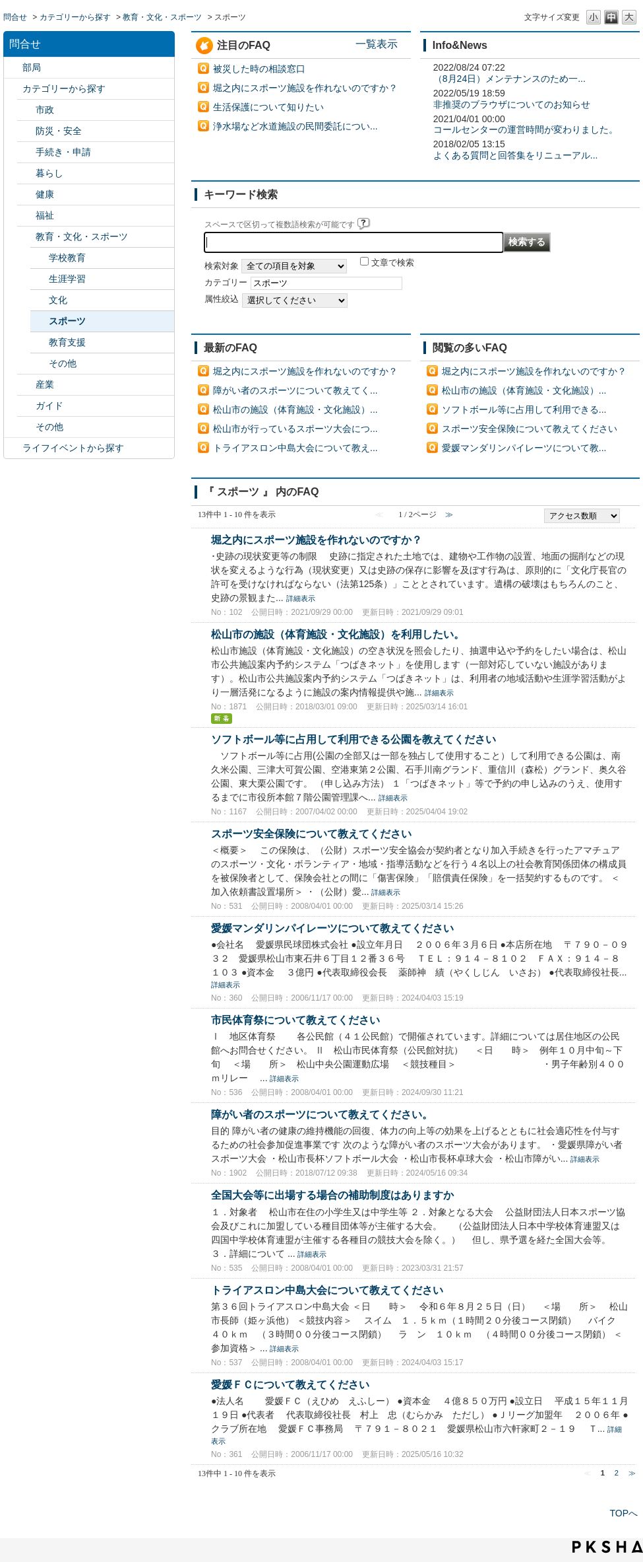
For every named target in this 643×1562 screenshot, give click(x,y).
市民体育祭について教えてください (295, 1020)
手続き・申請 (63, 152)
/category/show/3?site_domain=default (26, 110)
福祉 (45, 215)
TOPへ (623, 1513)
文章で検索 (392, 262)
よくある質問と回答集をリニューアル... (515, 155)
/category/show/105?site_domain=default (13, 448)
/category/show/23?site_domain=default (26, 173)
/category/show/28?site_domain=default (26, 406)
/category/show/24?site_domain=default (26, 194)
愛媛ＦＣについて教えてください (290, 1384)
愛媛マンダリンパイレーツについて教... (524, 448)
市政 (45, 109)
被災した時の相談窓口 (259, 68)
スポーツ (67, 321)
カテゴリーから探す (75, 17)
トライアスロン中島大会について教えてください (327, 1290)
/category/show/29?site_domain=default (26, 427)
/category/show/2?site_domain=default (13, 89)
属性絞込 (221, 299)
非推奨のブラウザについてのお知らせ (511, 104)
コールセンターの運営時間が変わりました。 (525, 129)
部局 (31, 67)
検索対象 (221, 266)
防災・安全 (59, 130)
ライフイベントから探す (73, 448)
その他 (63, 363)
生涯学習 (67, 278)
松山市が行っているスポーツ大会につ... (295, 428)
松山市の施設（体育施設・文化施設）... (295, 409)
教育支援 (67, 342)
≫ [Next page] (632, 1473)
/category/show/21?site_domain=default (26, 131)
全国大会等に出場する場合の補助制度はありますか (332, 1195)
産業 (45, 384)
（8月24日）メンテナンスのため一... (509, 78)
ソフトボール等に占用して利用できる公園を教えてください (353, 739)
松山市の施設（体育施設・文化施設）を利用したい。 (337, 634)
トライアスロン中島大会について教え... (295, 448)
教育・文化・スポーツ (162, 17)
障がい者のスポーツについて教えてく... (295, 390)
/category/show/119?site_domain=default (13, 68)
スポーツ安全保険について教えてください (529, 428)
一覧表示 (376, 44)
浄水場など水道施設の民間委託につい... (295, 126)
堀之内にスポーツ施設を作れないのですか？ (305, 88)
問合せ (15, 17)
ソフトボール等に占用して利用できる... (524, 409)
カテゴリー (225, 282)
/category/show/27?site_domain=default (26, 385)
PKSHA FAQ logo (607, 1546)
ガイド (49, 405)
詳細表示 (300, 598)
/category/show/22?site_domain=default (26, 152)
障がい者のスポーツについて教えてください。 (322, 1114)
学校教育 (67, 257)
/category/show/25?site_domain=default (26, 216)
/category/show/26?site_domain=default (26, 237)
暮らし (49, 173)
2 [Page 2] (617, 1473)
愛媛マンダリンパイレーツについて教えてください (332, 928)
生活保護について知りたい (268, 107)
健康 (45, 194)
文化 (58, 300)
